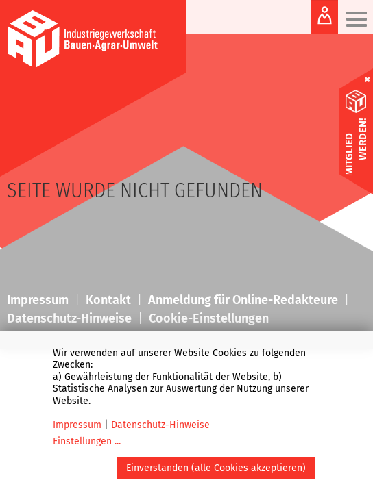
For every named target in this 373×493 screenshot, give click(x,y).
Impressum (77, 425)
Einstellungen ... (87, 441)
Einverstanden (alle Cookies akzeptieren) (216, 468)
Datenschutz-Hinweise (160, 425)
